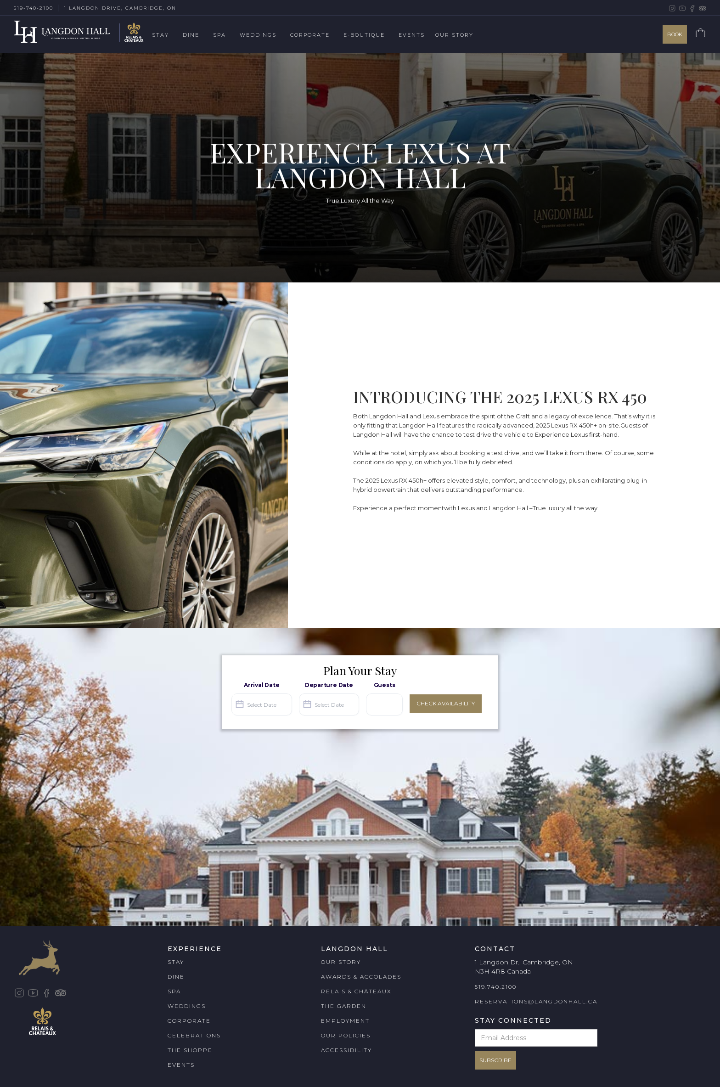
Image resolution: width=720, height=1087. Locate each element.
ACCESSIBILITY (346, 1050)
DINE (176, 976)
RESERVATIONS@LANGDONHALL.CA (536, 1001)
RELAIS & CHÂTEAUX (356, 991)
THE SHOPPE (190, 1050)
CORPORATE (189, 1020)
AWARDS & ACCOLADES (361, 976)
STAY (176, 961)
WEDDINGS (187, 1006)
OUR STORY (341, 961)
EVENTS (181, 1064)
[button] (167, 36)
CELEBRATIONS (194, 1035)
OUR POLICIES (346, 1035)
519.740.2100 (496, 986)
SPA (174, 991)
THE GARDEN (343, 1006)
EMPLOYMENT (345, 1020)
